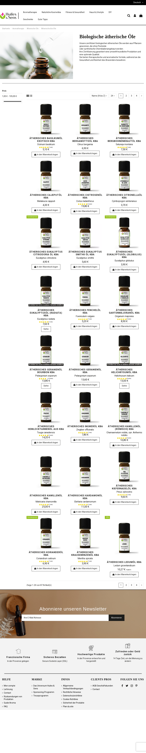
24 (113, 96)
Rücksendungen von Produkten (13, 697)
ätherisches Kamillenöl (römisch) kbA (124, 427)
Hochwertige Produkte (91, 654)
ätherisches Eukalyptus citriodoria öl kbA (46, 253)
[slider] (3, 101)
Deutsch (138, 2)
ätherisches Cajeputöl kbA (46, 196)
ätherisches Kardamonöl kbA (85, 497)
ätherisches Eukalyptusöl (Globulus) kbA (124, 254)
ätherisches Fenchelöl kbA (85, 311)
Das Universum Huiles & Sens (43, 687)
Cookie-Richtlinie (70, 699)
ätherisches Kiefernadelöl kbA (124, 487)
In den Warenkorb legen (46, 154)
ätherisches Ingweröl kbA (85, 426)
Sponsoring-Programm (43, 692)
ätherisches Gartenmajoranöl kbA (124, 311)
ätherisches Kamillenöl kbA (46, 497)
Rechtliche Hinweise (72, 692)
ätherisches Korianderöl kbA (46, 553)
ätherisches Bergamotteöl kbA (85, 139)
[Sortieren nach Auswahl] (99, 96)
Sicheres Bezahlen (54, 657)
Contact (7, 693)
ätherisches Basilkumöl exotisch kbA (46, 139)
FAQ (6, 706)
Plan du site (68, 706)
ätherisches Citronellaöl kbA (124, 196)
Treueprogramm (40, 696)
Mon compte (9, 686)
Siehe (46, 329)
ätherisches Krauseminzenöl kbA (85, 553)
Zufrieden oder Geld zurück (127, 653)
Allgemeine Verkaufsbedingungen (73, 687)
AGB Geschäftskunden (103, 686)
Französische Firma (18, 657)
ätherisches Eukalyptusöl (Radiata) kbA (46, 313)
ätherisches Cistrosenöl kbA (85, 196)
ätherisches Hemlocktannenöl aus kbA (46, 427)
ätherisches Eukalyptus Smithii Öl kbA (85, 253)
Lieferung (8, 689)
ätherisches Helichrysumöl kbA (124, 371)
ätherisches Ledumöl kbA (124, 562)
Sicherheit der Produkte (73, 703)
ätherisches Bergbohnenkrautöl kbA (124, 139)
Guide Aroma (10, 703)
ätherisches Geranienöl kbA (85, 371)
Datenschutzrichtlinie (72, 696)
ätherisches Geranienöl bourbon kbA (46, 371)
